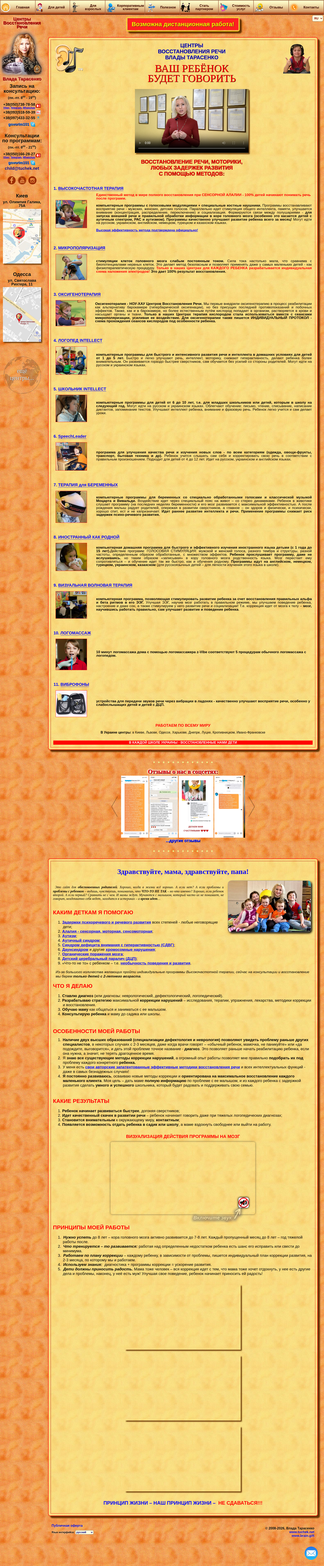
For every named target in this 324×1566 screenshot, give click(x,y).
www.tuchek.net (301, 1532)
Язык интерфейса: (63, 1532)
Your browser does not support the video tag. (192, 121)
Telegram (16, 107)
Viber (6, 107)
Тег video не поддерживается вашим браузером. (183, 1178)
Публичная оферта (67, 1525)
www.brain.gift (303, 1535)
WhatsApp (29, 107)
